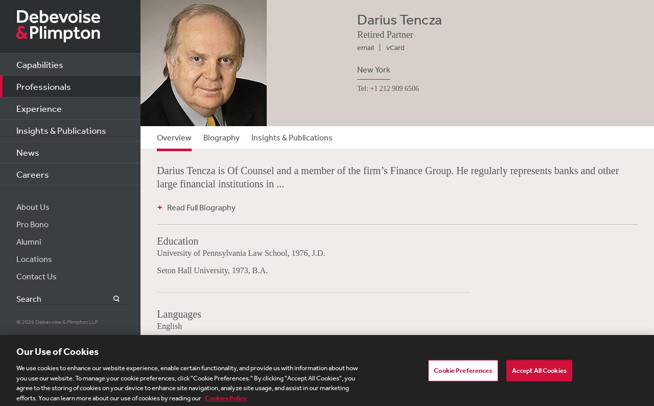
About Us (33, 207)
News (27, 152)
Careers (32, 174)
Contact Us (36, 276)
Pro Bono (32, 224)
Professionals (43, 86)
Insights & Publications (61, 130)
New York (373, 69)
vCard (395, 47)
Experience (39, 108)
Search (111, 299)
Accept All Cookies (539, 372)
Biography (221, 137)
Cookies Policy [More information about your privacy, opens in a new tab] (226, 400)
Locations (34, 259)
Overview (174, 137)
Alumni (28, 241)
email (365, 47)
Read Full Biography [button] (201, 207)
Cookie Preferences (463, 372)
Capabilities (39, 64)
